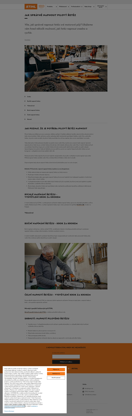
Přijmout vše (56, 369)
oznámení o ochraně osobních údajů (14, 406)
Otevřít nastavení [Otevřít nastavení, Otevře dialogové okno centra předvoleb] (56, 378)
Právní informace (9, 411)
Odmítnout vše (56, 373)
